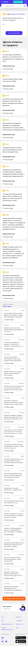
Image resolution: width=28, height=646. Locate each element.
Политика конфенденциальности (7, 628)
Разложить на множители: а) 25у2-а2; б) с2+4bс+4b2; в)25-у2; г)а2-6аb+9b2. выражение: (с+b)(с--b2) (14, 515)
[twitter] (2, 641)
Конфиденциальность (6, 624)
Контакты (18, 617)
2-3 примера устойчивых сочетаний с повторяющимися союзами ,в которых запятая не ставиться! (14, 446)
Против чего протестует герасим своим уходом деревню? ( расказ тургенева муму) (12, 559)
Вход (25, 2)
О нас (2, 617)
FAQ (2, 620)
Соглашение (19, 620)
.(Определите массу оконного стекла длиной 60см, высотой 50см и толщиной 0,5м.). (12, 150)
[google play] (21, 639)
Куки (17, 627)
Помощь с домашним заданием (14, 598)
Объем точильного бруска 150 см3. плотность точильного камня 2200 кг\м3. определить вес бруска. (13, 475)
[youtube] (6, 641)
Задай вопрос (18, 2)
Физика (5, 51)
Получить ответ (14, 33)
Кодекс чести (19, 624)
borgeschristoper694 (18, 14)
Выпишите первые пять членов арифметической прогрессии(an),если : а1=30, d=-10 (14, 329)
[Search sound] (24, 6)
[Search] (3, 6)
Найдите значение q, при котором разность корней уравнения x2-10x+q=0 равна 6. (12, 373)
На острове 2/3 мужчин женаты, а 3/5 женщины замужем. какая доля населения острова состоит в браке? (13, 460)
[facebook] (2, 637)
